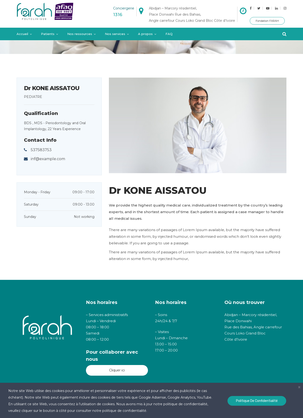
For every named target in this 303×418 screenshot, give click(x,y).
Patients (47, 34)
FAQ (169, 34)
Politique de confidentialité (257, 401)
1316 (117, 14)
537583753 (41, 150)
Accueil (22, 34)
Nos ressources (79, 34)
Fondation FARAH (267, 20)
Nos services (115, 34)
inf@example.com (48, 159)
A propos (145, 34)
